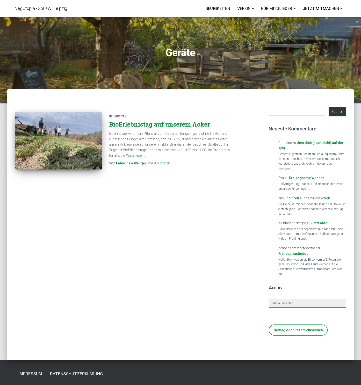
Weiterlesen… (136, 155)
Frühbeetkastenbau (293, 254)
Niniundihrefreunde (294, 198)
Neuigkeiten (217, 8)
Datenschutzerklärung (76, 373)
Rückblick (322, 198)
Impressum (30, 373)
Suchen (337, 112)
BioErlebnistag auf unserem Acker (159, 124)
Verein (245, 8)
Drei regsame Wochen (306, 178)
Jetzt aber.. (320, 223)
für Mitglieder (278, 8)
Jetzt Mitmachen (322, 8)
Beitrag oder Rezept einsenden (298, 330)
